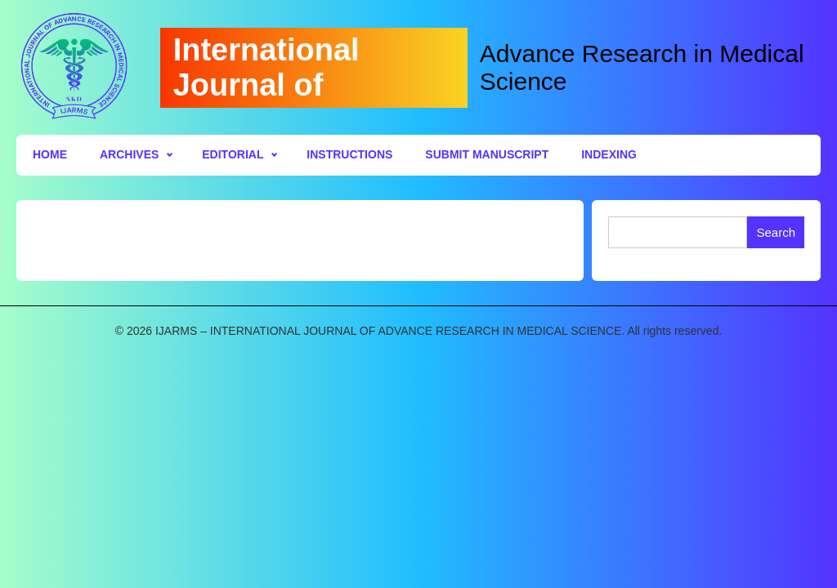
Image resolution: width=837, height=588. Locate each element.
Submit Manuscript (486, 154)
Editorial (232, 154)
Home (50, 154)
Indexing (609, 154)
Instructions (349, 154)
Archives (129, 154)
